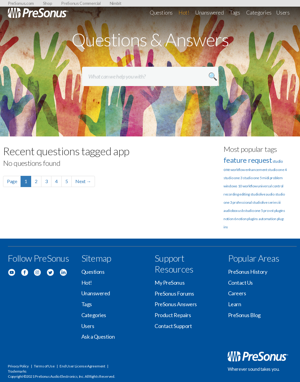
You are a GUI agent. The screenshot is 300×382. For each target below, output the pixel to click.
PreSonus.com (21, 3)
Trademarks (17, 371)
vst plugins (277, 210)
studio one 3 (232, 178)
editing (244, 194)
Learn (234, 304)
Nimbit (116, 3)
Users (283, 12)
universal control (270, 186)
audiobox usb (233, 210)
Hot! (183, 12)
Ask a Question (98, 336)
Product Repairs (173, 315)
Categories (259, 12)
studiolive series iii (266, 202)
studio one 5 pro (256, 210)
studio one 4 (277, 169)
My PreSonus (169, 282)
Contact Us (240, 282)
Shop (47, 3)
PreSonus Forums (174, 293)
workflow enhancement (248, 169)
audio (270, 194)
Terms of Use (44, 366)
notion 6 (229, 218)
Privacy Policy (18, 366)
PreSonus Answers (176, 304)
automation (267, 218)
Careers (237, 293)
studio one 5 (252, 178)
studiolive (258, 194)
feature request (247, 160)
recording (231, 194)
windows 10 (232, 186)
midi (265, 178)
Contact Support (173, 326)
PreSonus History (247, 271)
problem (276, 178)
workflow (250, 186)
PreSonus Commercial (80, 3)
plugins (252, 218)
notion (241, 218)
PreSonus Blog (244, 315)
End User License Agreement (82, 366)
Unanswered (209, 12)
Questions (161, 12)
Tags (235, 12)
